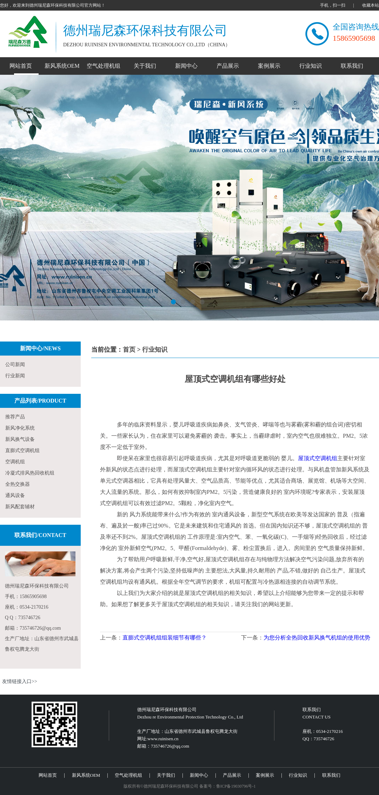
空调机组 (15, 461)
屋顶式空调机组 (317, 458)
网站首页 (20, 66)
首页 (129, 349)
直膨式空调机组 (22, 450)
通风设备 (15, 495)
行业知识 (310, 66)
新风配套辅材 (20, 506)
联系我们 (352, 66)
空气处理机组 (103, 66)
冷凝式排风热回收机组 (29, 473)
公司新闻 (15, 364)
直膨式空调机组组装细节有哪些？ (164, 638)
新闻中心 (186, 66)
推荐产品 (15, 416)
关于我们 (145, 66)
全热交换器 (17, 484)
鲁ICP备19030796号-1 (236, 786)
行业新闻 (15, 375)
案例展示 (269, 66)
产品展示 (228, 66)
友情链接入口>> (19, 681)
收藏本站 (370, 5)
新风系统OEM (62, 66)
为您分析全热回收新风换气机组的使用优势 (317, 638)
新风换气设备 (20, 439)
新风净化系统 (20, 428)
